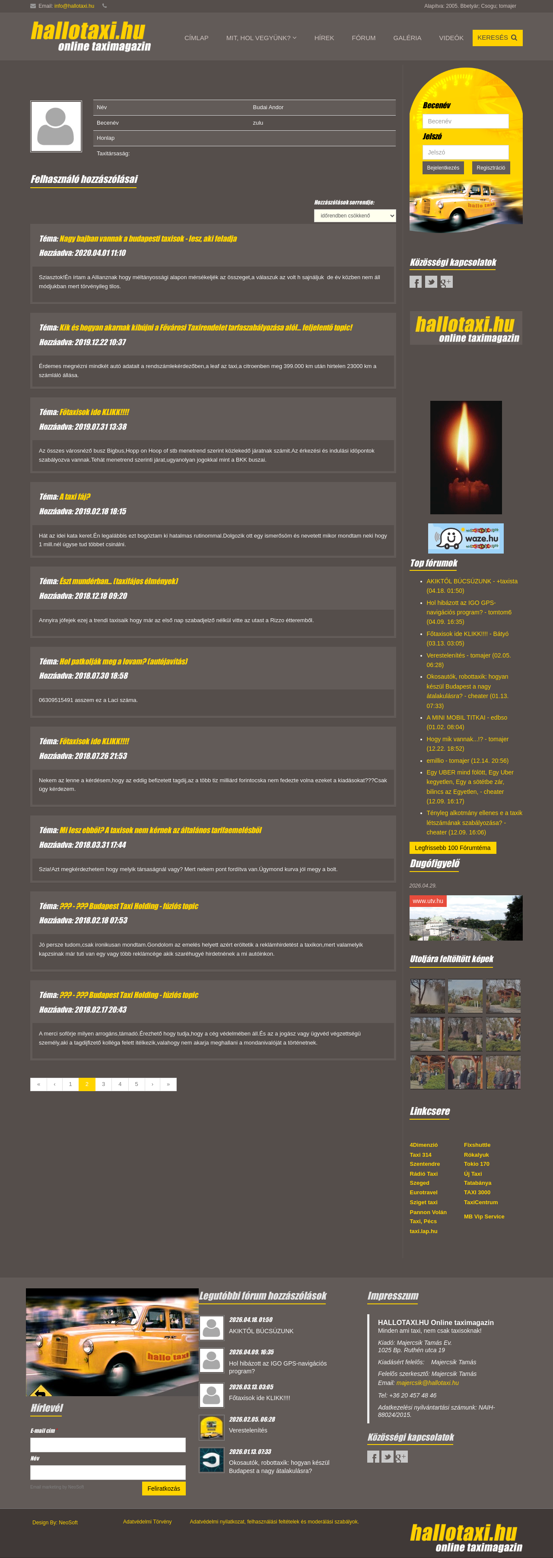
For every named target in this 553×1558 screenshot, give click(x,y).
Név (34, 1458)
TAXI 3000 (477, 1192)
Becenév (436, 105)
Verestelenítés (248, 1430)
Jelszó (432, 136)
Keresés (497, 37)
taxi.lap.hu (424, 1231)
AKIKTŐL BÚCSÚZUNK (261, 1331)
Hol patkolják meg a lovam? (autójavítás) (123, 661)
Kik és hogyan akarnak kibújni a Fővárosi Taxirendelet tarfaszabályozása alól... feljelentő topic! (205, 327)
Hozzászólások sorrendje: (344, 202)
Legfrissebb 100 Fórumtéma (453, 847)
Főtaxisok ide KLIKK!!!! (93, 412)
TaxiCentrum (481, 1202)
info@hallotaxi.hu (74, 6)
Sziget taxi (424, 1202)
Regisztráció (491, 168)
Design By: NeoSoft (55, 1523)
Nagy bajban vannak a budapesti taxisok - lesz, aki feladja (147, 238)
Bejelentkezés (443, 168)
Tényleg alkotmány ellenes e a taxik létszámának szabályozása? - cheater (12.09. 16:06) (475, 822)
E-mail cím (43, 1430)
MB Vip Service (484, 1216)
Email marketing (45, 1487)
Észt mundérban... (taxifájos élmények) (118, 581)
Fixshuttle (477, 1145)
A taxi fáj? (74, 496)
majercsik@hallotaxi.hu (428, 1382)
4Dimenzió (424, 1145)
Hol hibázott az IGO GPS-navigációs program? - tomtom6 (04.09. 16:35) (469, 612)
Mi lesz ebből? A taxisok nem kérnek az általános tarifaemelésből (160, 830)
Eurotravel (424, 1192)
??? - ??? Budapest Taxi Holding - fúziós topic (128, 906)
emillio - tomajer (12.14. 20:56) (468, 760)
